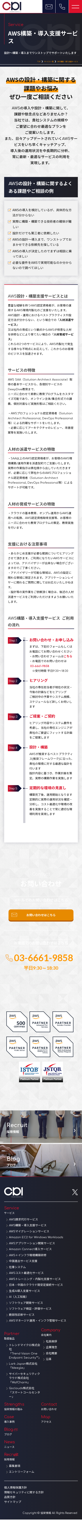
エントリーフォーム (21, 1475)
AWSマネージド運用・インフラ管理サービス (37, 1324)
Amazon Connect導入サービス (30, 1252)
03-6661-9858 (39, 667)
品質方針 (10, 1500)
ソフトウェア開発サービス (26, 1306)
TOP (23, 62)
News (22, 1448)
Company (59, 1336)
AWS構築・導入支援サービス (62, 62)
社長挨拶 (51, 1344)
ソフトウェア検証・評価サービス (30, 1312)
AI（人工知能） (19, 1300)
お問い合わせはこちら (41, 917)
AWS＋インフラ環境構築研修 (28, 1258)
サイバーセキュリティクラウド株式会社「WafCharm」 (24, 1381)
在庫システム (17, 1270)
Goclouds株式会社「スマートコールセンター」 (24, 1396)
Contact (59, 1410)
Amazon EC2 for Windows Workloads (36, 1240)
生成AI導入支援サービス (24, 1294)
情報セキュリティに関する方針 (24, 1495)
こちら (68, 657)
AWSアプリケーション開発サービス (32, 1246)
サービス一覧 (37, 62)
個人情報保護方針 (15, 1491)
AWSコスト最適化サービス (26, 1276)
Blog (22, 1435)
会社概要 (51, 1356)
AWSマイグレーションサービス (29, 1234)
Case (22, 1422)
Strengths (22, 1410)
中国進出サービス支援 (23, 1264)
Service (41, 1214)
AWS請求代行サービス (23, 1223)
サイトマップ (12, 1505)
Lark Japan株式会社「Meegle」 (23, 1369)
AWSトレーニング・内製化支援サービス (35, 1282)
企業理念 (51, 1350)
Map (59, 1422)
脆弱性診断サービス (22, 1318)
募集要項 (14, 1469)
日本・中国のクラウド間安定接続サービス (36, 1288)
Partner (22, 1339)
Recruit (22, 1460)
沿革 (49, 1362)
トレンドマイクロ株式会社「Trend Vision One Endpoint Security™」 (25, 1355)
